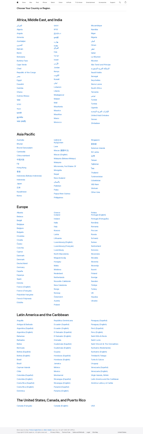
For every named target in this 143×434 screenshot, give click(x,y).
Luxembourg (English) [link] (63, 242)
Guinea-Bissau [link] (23, 96)
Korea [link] (19, 196)
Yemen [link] (94, 119)
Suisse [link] (94, 242)
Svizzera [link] (94, 250)
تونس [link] (93, 96)
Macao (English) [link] (60, 154)
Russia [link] (94, 234)
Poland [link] (57, 305)
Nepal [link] (56, 174)
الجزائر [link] (19, 25)
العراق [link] (56, 48)
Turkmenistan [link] (97, 176)
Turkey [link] (94, 289)
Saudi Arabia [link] (96, 72)
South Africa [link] (96, 88)
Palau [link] (56, 190)
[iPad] (37, 2)
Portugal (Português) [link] (100, 219)
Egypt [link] (19, 80)
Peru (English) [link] (97, 332)
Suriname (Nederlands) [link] (101, 348)
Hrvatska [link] (20, 236)
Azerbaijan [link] (21, 41)
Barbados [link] (21, 340)
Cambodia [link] (21, 152)
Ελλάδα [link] (20, 302)
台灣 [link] (93, 156)
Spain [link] (19, 279)
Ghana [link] (19, 92)
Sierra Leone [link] (96, 84)
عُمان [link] (93, 41)
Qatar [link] (93, 53)
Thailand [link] (94, 173)
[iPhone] (45, 2)
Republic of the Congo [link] (26, 72)
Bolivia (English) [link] (23, 356)
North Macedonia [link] (61, 254)
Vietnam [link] (94, 188)
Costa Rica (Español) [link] (25, 383)
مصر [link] (18, 76)
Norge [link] (56, 289)
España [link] (20, 271)
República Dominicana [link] (63, 320)
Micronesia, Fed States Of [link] (65, 166)
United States (122, 432)
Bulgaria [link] (20, 232)
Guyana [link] (57, 352)
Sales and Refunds (78, 432)
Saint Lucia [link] (95, 340)
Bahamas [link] (20, 336)
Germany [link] (20, 267)
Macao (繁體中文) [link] (61, 150)
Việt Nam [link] (95, 184)
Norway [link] (57, 293)
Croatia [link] (20, 240)
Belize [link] (19, 344)
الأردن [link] (56, 63)
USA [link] (93, 406)
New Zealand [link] (59, 178)
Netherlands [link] (59, 277)
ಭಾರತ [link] (19, 113)
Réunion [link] (94, 61)
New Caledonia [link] (60, 285)
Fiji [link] (18, 164)
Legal (88, 432)
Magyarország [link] (60, 258)
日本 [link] (18, 187)
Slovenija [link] (95, 265)
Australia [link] (20, 140)
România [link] (94, 223)
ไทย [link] (92, 168)
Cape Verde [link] (22, 64)
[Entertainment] (90, 2)
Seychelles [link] (95, 80)
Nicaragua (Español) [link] (62, 379)
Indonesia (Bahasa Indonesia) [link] (29, 176)
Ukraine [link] (94, 301)
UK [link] (92, 293)
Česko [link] (19, 244)
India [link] (56, 46)
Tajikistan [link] (95, 164)
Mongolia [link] (58, 170)
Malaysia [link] (57, 162)
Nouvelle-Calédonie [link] (62, 281)
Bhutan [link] (20, 144)
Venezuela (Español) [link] (99, 367)
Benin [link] (19, 53)
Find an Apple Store (35, 430)
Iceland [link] (57, 215)
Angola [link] (20, 33)
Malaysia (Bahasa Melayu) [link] (65, 158)
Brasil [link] (19, 359)
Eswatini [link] (20, 84)
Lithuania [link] (58, 238)
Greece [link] (57, 212)
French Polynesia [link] (24, 298)
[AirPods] (68, 2)
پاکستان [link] (57, 182)
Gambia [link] (20, 88)
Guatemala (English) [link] (62, 348)
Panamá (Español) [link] (61, 387)
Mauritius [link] (58, 114)
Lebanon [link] (57, 87)
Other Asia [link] (95, 192)
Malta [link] (56, 265)
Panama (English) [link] (61, 391)
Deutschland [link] (22, 263)
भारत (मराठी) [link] (21, 121)
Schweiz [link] (94, 238)
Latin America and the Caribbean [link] (105, 379)
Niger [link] (93, 33)
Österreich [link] (58, 297)
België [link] (19, 220)
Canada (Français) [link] (24, 406)
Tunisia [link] (94, 104)
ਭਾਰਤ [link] (56, 29)
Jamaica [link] (57, 363)
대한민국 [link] (57, 140)
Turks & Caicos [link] (97, 359)
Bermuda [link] (20, 348)
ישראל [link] (56, 56)
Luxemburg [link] (59, 250)
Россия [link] (94, 230)
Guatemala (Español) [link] (62, 344)
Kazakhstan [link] (21, 192)
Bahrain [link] (20, 49)
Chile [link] (19, 371)
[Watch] (53, 2)
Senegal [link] (94, 76)
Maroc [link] (56, 118)
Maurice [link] (57, 110)
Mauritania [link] (58, 106)
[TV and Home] (78, 2)
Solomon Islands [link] (98, 148)
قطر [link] (92, 49)
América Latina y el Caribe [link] (102, 383)
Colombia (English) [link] (25, 379)
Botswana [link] (21, 57)
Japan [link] (19, 183)
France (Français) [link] (24, 291)
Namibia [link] (94, 29)
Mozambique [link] (96, 25)
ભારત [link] (19, 109)
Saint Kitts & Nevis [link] (99, 336)
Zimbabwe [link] (95, 123)
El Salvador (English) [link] (62, 336)
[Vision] (60, 2)
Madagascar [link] (59, 95)
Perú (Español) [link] (97, 328)
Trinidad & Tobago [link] (98, 356)
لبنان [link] (55, 83)
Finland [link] (94, 273)
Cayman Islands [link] (23, 367)
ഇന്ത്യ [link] (20, 117)
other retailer (48, 430)
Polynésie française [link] (25, 294)
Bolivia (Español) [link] (24, 352)
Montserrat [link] (58, 375)
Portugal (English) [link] (98, 215)
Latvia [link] (56, 234)
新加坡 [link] (94, 144)
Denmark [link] (20, 259)
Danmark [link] (20, 255)
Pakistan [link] (57, 186)
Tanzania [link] (94, 92)
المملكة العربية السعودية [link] (100, 68)
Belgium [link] (20, 228)
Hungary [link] (57, 262)
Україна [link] (94, 297)
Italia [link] (56, 223)
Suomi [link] (93, 269)
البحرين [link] (19, 45)
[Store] (23, 2)
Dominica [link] (21, 391)
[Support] (112, 2)
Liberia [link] (56, 91)
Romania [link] (94, 226)
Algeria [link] (19, 29)
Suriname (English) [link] (99, 352)
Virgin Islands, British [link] (100, 375)
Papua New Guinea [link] (62, 194)
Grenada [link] (57, 340)
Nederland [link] (58, 273)
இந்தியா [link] (57, 33)
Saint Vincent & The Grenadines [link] (104, 344)
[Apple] (17, 2)
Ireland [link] (57, 219)
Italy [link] (55, 226)
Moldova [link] (57, 269)
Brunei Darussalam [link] (25, 148)
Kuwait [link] (56, 79)
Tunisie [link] (94, 100)
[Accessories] (102, 2)
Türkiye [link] (94, 285)
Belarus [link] (20, 216)
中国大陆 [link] (20, 159)
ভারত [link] (19, 104)
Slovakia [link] (94, 258)
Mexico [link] (57, 371)
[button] (120, 2)
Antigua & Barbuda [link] (25, 324)
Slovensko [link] (95, 254)
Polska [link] (94, 212)
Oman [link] (93, 45)
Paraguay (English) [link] (99, 324)
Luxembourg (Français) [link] (64, 246)
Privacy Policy (55, 432)
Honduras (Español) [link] (62, 356)
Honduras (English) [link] (62, 359)
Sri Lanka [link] (95, 152)
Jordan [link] (57, 67)
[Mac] (31, 2)
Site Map (95, 432)
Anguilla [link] (20, 320)
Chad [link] (19, 68)
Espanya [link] (20, 275)
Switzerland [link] (96, 246)
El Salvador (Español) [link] (63, 332)
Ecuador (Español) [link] (61, 324)
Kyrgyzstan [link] (58, 142)
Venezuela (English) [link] (99, 371)
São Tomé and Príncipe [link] (101, 64)
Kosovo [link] (57, 230)
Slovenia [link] (94, 262)
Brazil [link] (19, 363)
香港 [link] (18, 172)
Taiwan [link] (94, 160)
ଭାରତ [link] (56, 25)
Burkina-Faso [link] (22, 61)
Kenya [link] (56, 71)
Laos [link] (56, 146)
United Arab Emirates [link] (100, 115)
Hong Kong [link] (21, 168)
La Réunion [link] (96, 57)
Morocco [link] (57, 122)
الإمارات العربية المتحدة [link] (100, 111)
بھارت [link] (56, 42)
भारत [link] (18, 100)
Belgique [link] (20, 224)
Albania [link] (20, 212)
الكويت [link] (56, 75)
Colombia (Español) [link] (25, 375)
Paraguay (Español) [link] (99, 320)
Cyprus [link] (20, 252)
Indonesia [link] (21, 180)
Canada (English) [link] (61, 406)
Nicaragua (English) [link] (62, 383)
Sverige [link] (94, 277)
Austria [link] (57, 301)
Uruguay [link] (94, 363)
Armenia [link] (20, 37)
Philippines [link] (58, 197)
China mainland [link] (23, 155)
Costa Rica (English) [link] (25, 387)
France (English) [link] (23, 287)
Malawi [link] (57, 99)
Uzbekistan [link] (96, 180)
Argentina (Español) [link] (25, 328)
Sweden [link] (94, 281)
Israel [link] (56, 60)
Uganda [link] (94, 107)
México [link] (57, 367)
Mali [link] (55, 103)
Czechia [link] (20, 248)
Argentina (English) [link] (25, 332)
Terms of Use (66, 432)
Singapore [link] (95, 140)
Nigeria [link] (94, 37)
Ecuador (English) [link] (61, 328)
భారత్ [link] (56, 37)
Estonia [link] (20, 283)
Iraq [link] (55, 52)
